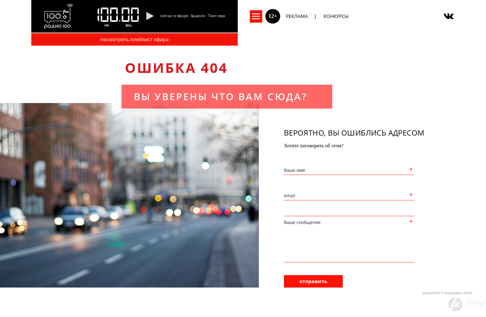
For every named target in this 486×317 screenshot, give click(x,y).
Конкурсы (336, 16)
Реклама (297, 16)
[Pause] (150, 16)
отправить (313, 281)
